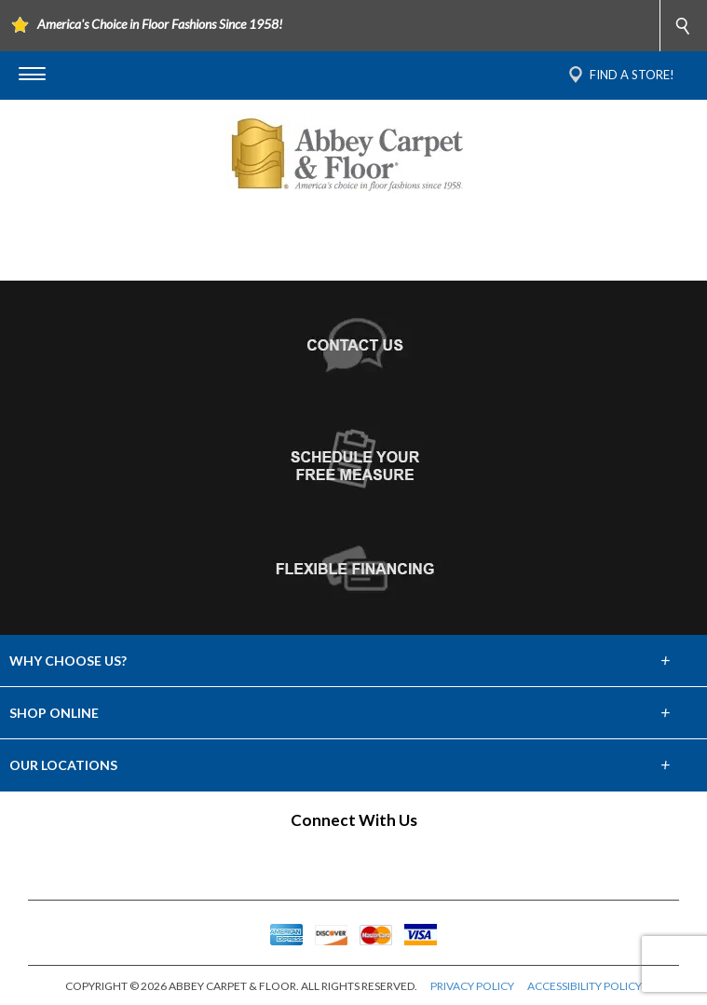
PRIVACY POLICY (472, 986)
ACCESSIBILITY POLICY (584, 986)
